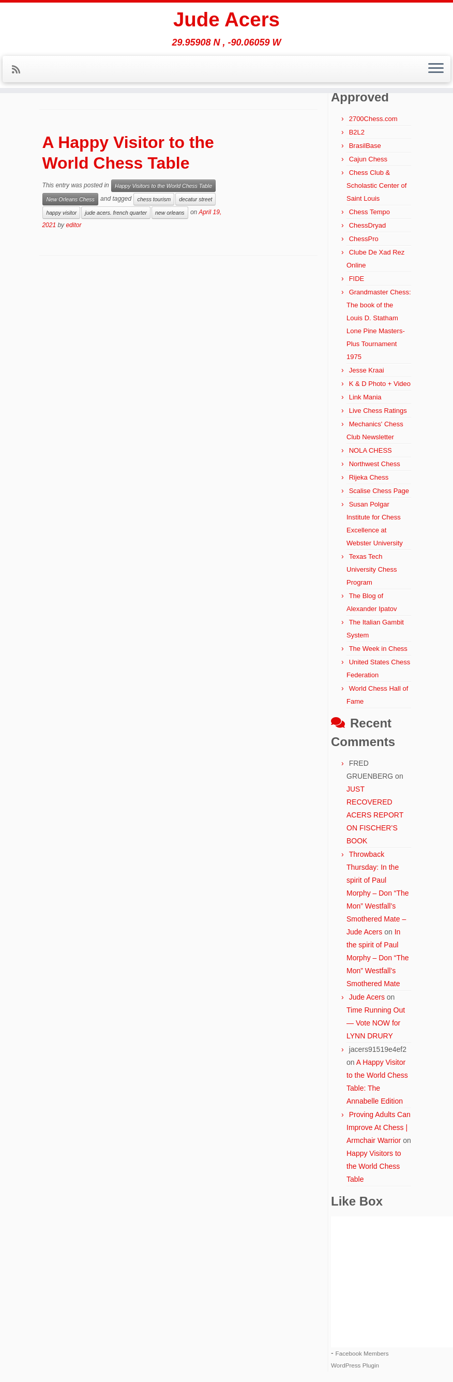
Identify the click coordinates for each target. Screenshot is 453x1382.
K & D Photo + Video (380, 384)
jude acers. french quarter (116, 213)
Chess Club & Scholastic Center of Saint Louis (376, 185)
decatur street (195, 199)
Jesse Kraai (366, 370)
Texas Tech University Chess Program (371, 569)
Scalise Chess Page (379, 491)
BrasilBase (365, 146)
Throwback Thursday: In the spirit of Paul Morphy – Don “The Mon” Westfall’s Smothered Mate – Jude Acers (377, 893)
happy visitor (61, 213)
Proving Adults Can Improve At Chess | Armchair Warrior (378, 1127)
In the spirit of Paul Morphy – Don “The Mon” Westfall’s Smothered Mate (377, 958)
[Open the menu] (436, 71)
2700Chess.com (373, 119)
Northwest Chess (374, 464)
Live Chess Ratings (378, 410)
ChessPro (364, 239)
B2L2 (357, 132)
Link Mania (365, 397)
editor (73, 225)
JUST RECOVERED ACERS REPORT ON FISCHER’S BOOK (374, 815)
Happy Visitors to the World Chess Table (163, 186)
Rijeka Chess (369, 477)
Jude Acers (226, 20)
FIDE (357, 279)
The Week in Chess (378, 648)
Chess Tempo (369, 212)
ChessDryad (367, 225)
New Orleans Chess (70, 199)
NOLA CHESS (370, 450)
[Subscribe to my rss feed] (19, 71)
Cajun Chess (368, 159)
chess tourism (154, 199)
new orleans (170, 213)
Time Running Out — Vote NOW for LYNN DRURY (375, 1023)
